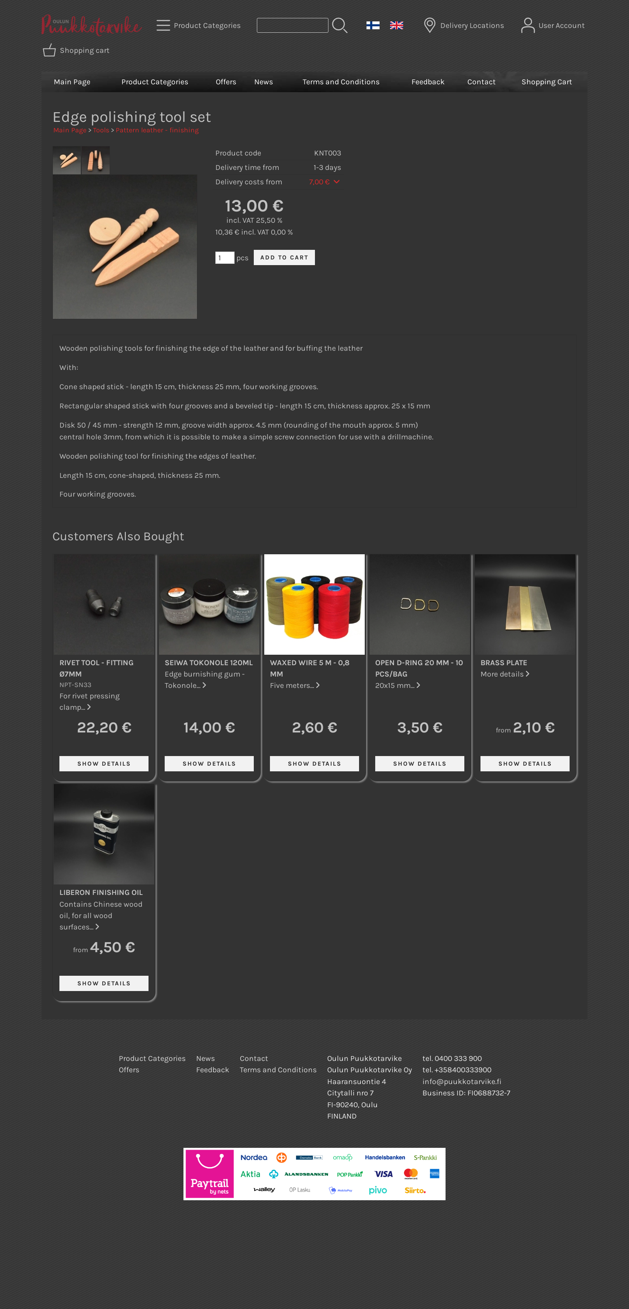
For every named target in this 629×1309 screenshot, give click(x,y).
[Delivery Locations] (464, 25)
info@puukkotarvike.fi (461, 1081)
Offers (226, 81)
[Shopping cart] (76, 50)
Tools (101, 130)
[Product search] (292, 25)
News (263, 81)
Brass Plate (503, 662)
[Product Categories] (199, 25)
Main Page (72, 81)
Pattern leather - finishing (157, 130)
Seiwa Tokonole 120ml (209, 662)
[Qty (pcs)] (225, 258)
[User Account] (554, 25)
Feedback (428, 81)
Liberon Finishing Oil (101, 892)
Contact (481, 81)
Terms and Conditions (341, 81)
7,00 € (325, 181)
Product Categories (154, 81)
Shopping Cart (547, 81)
